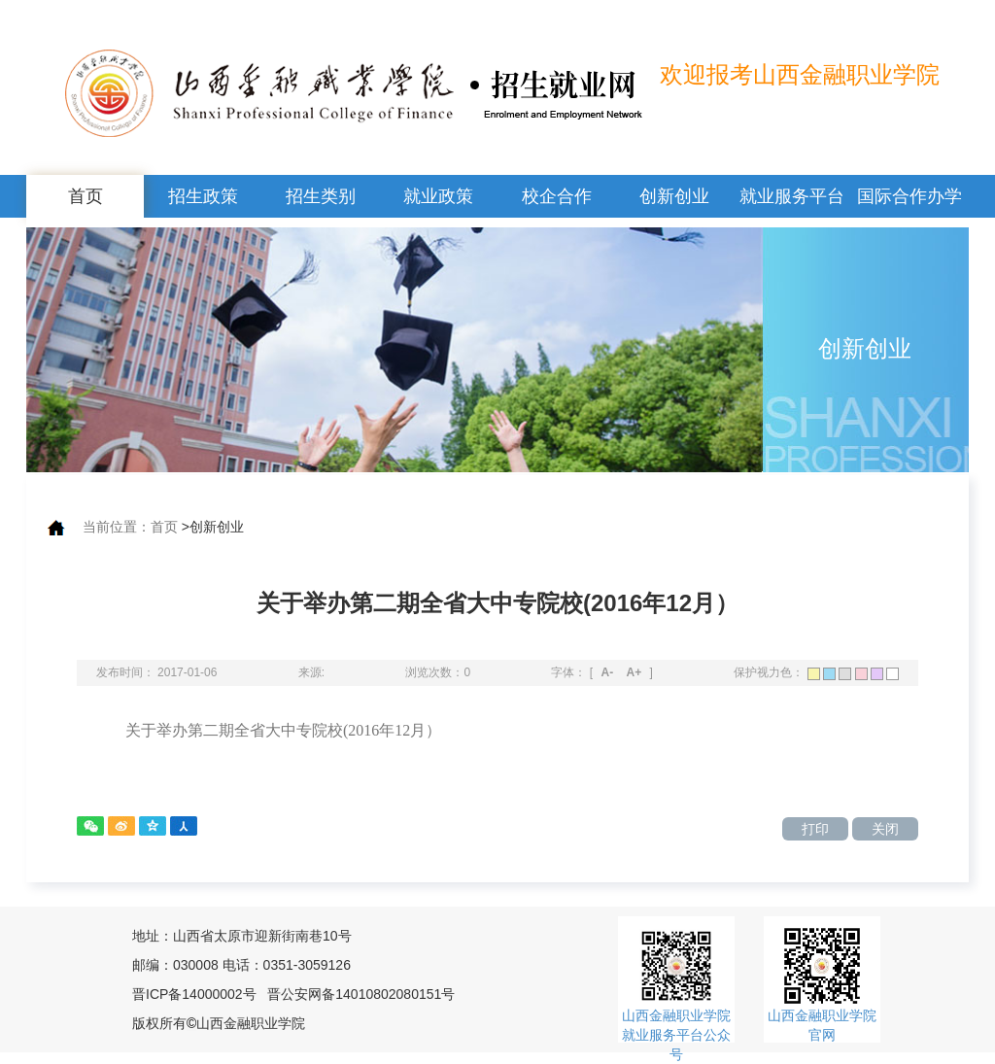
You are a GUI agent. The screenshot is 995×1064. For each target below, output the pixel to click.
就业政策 (438, 196)
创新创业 (674, 196)
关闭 (885, 829)
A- (607, 672)
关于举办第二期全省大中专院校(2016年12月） (283, 730)
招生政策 (203, 196)
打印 (815, 829)
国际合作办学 (909, 196)
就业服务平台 (791, 196)
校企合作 (557, 196)
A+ (634, 672)
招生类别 (321, 196)
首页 (85, 196)
